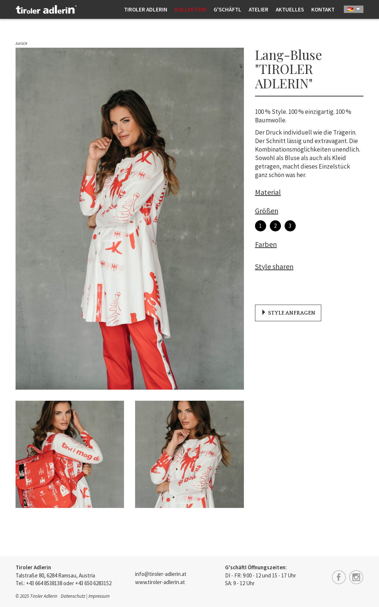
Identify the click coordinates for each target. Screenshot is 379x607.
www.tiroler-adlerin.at (160, 582)
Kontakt (323, 9)
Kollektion (190, 9)
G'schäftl (227, 9)
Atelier (258, 9)
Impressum (99, 596)
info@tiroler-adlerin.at (161, 573)
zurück (21, 43)
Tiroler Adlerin (145, 9)
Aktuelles (290, 9)
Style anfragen (289, 313)
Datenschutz (73, 596)
